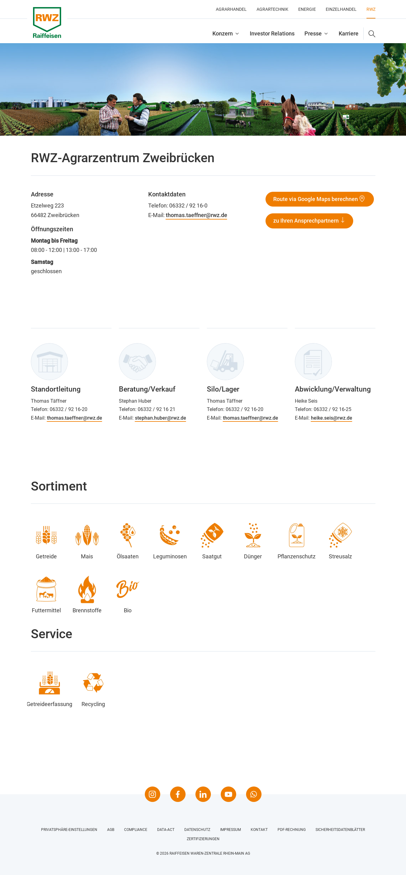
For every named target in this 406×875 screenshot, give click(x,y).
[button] (369, 33)
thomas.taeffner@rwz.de (196, 215)
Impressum (230, 830)
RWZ (370, 9)
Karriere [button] (348, 33)
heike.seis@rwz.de (331, 418)
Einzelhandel (341, 9)
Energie (307, 9)
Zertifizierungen (203, 839)
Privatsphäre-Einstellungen (69, 830)
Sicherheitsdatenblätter (340, 830)
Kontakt (259, 830)
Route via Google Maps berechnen (315, 199)
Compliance (135, 830)
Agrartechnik (272, 9)
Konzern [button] (222, 33)
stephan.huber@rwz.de (160, 418)
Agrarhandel (231, 9)
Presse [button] (313, 33)
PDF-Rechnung (292, 830)
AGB (110, 830)
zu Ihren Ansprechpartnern (306, 220)
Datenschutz (197, 830)
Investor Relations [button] (272, 33)
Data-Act (165, 830)
